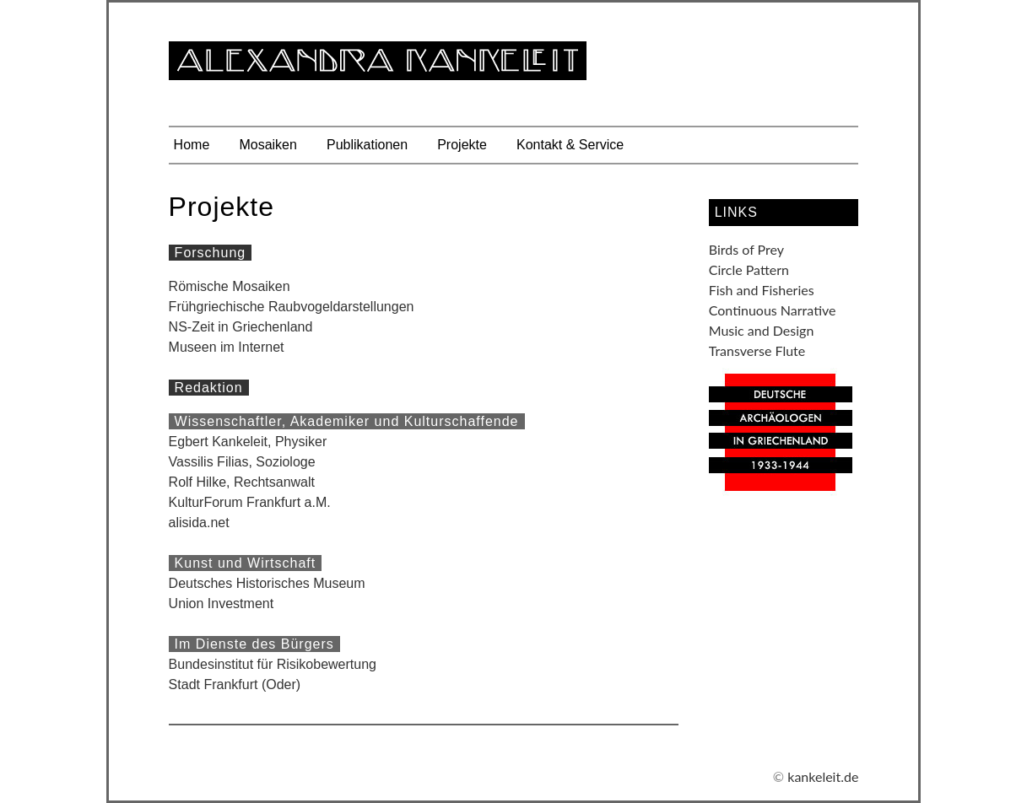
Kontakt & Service (570, 144)
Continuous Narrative (772, 310)
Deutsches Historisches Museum (267, 583)
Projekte (462, 144)
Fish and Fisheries (761, 290)
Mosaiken (267, 144)
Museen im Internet (226, 347)
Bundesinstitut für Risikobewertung (272, 664)
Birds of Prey (746, 249)
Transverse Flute (757, 350)
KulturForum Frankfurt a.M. (250, 502)
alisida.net (199, 522)
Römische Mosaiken (229, 286)
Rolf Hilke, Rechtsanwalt (242, 482)
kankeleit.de (822, 776)
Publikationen (367, 144)
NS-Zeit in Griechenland (241, 327)
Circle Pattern (749, 269)
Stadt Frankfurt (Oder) (235, 684)
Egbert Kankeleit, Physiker (248, 441)
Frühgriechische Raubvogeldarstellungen (291, 306)
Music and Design (761, 330)
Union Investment (221, 603)
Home (192, 144)
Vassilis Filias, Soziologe (242, 462)
